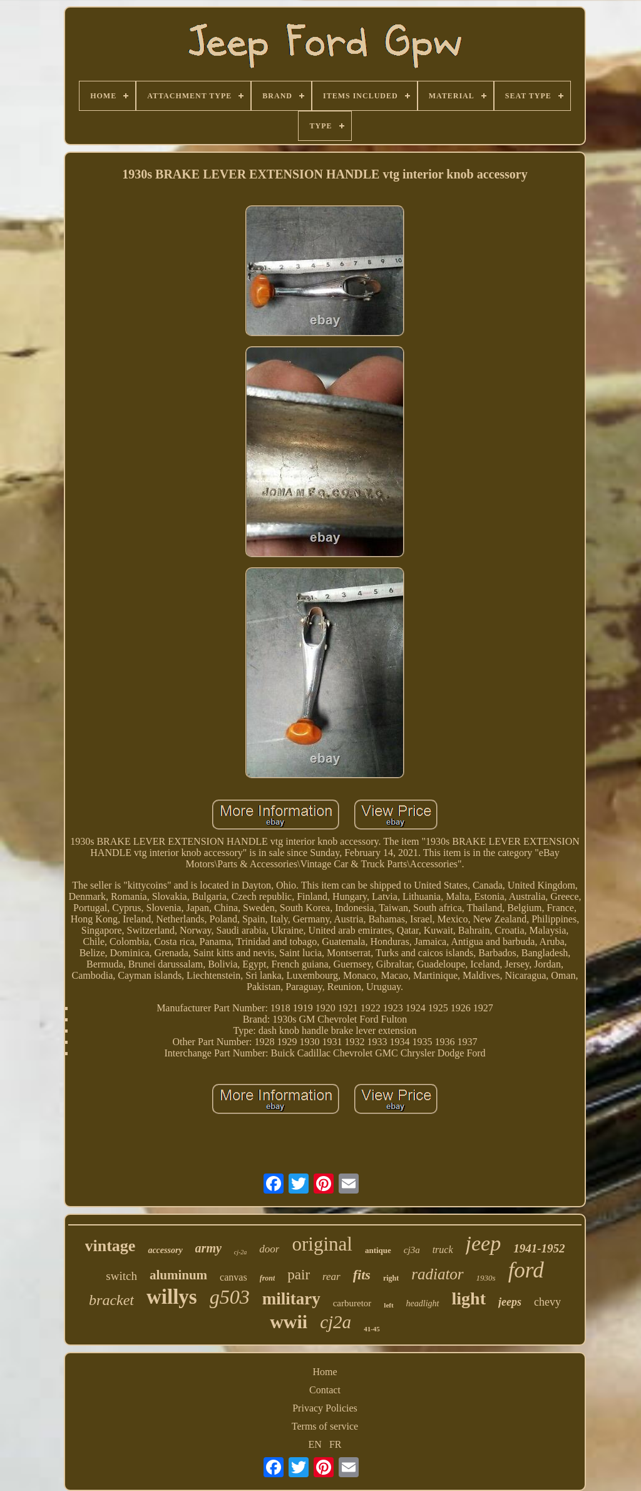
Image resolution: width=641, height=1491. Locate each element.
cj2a (335, 1322)
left (388, 1305)
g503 (230, 1297)
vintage (110, 1246)
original (322, 1244)
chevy (547, 1302)
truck (443, 1249)
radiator (437, 1274)
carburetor (352, 1303)
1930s (486, 1277)
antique (378, 1250)
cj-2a (240, 1252)
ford (526, 1270)
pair (298, 1274)
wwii (288, 1321)
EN (315, 1444)
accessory (165, 1250)
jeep (483, 1243)
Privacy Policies (324, 1408)
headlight (422, 1303)
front (267, 1278)
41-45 (372, 1329)
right (391, 1278)
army (208, 1248)
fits (362, 1274)
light (469, 1298)
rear (331, 1276)
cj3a (412, 1250)
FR (335, 1444)
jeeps (509, 1302)
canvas (233, 1277)
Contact (325, 1390)
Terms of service (325, 1426)
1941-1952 (539, 1248)
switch (121, 1275)
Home (324, 1371)
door (269, 1249)
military (291, 1298)
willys (171, 1297)
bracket (111, 1300)
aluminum (178, 1274)
